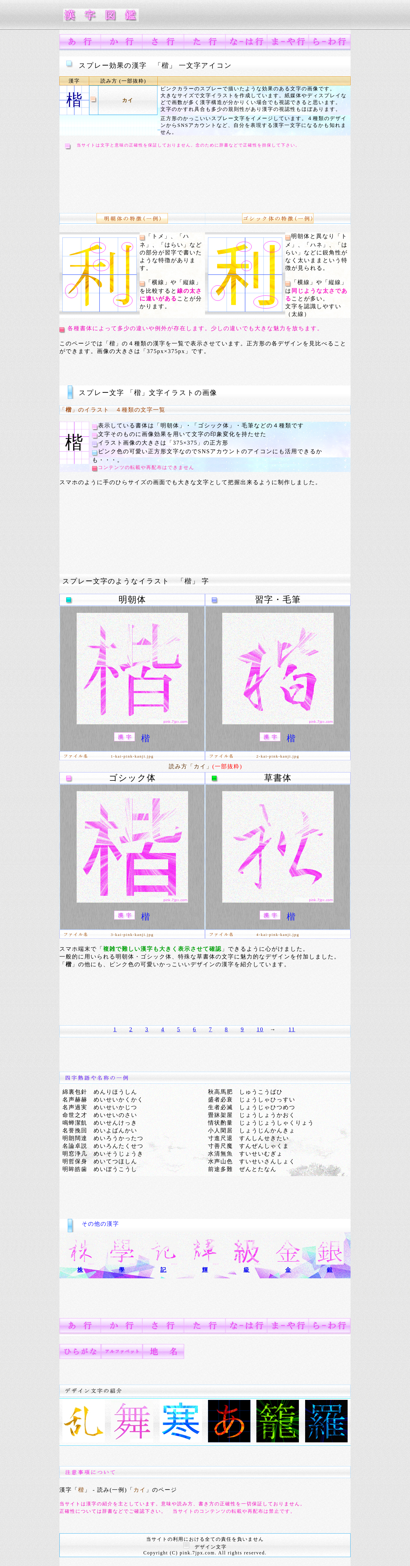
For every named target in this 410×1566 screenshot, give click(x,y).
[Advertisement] (171, 176)
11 (291, 1029)
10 (260, 1029)
